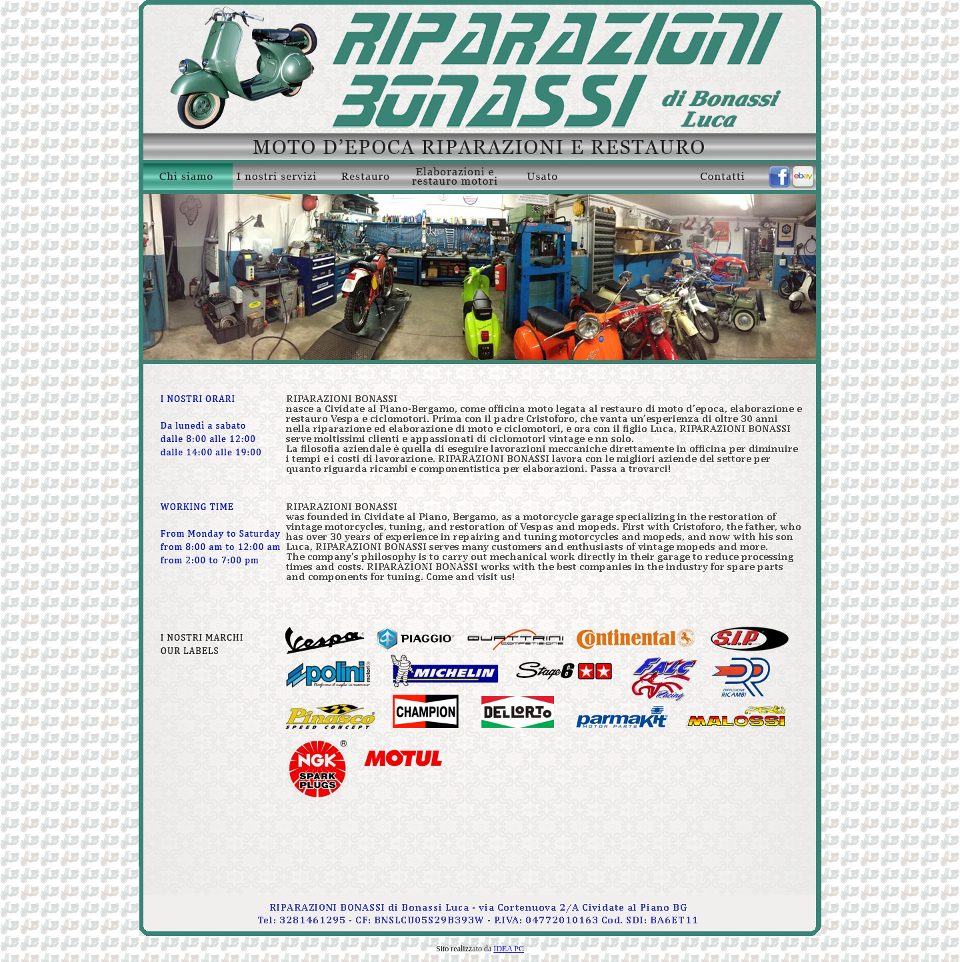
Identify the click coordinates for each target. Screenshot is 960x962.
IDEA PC (508, 948)
